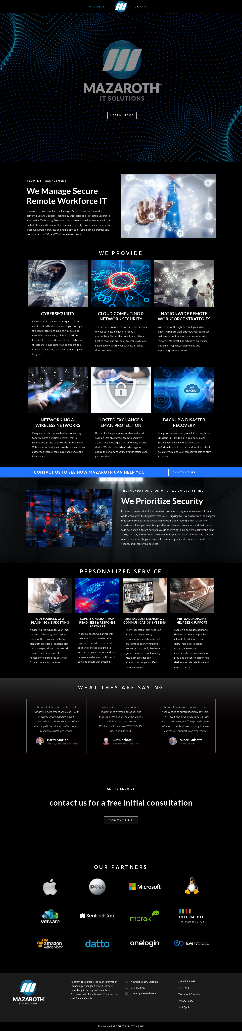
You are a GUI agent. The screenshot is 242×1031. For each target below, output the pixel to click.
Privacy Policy (185, 1001)
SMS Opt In (184, 1007)
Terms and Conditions (190, 994)
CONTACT (183, 988)
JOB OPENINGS (186, 982)
